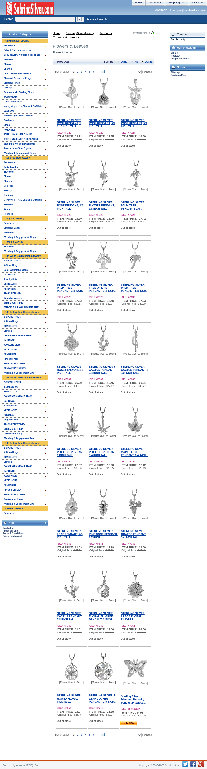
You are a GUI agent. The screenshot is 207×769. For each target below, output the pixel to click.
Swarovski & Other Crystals (18, 148)
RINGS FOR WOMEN (14, 363)
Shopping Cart (176, 2)
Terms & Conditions (13, 533)
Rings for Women (13, 298)
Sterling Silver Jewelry (80, 33)
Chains (7, 64)
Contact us (8, 528)
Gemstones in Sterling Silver (19, 92)
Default (149, 61)
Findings (8, 195)
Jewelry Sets (10, 97)
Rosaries (8, 214)
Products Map (178, 75)
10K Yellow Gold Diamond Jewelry (23, 443)
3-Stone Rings (11, 265)
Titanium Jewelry (14, 242)
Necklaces (9, 111)
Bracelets (9, 59)
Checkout (197, 2)
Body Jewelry (11, 167)
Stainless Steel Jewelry (17, 158)
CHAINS (8, 331)
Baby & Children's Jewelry (17, 50)
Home (56, 33)
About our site (10, 531)
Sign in (174, 53)
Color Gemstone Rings (16, 270)
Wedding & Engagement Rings (20, 153)
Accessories (10, 45)
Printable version (141, 33)
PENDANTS (10, 289)
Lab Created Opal (13, 101)
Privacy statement (12, 536)
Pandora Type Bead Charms (18, 115)
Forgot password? (180, 58)
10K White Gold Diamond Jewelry (23, 377)
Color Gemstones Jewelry (17, 73)
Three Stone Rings (13, 433)
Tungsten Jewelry (14, 218)
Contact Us (155, 2)
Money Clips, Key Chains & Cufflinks (23, 106)
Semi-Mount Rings (13, 303)
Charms (8, 69)
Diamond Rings (12, 83)
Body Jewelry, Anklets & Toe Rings (22, 55)
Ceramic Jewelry (14, 508)
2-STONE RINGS (12, 260)
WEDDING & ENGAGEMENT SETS (22, 307)
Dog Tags (9, 186)
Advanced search (96, 19)
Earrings (8, 87)
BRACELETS (10, 326)
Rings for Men (11, 359)
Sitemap (175, 72)
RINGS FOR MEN (13, 293)
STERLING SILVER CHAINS (18, 134)
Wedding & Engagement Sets (19, 373)
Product (123, 61)
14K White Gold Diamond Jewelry (23, 256)
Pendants (106, 33)
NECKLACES (10, 284)
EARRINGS (9, 274)
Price (135, 61)
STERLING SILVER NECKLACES (21, 139)
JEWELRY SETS (12, 345)
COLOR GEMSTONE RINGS (18, 335)
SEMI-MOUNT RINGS (15, 368)
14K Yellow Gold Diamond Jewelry (23, 312)
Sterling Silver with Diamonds (19, 144)
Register (175, 56)
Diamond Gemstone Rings (17, 78)
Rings (7, 125)
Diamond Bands (12, 228)
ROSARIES (9, 130)
